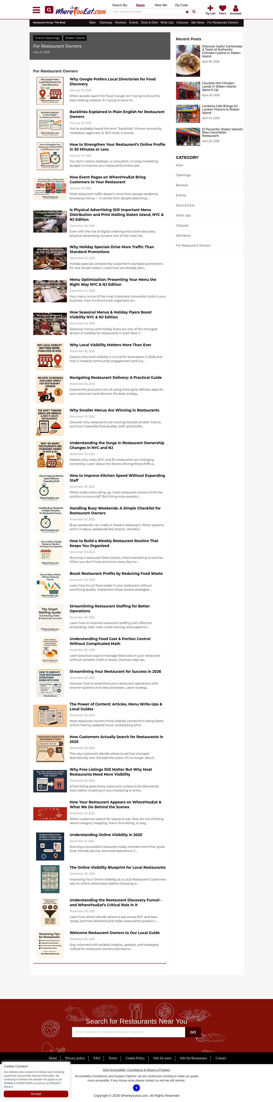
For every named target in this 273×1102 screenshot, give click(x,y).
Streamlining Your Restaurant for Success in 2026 (115, 671)
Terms (113, 1058)
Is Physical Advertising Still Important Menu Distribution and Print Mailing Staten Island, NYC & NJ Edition (117, 215)
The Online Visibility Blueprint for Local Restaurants (118, 867)
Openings (105, 22)
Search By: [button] (120, 5)
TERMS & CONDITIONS (18, 1083)
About (52, 1058)
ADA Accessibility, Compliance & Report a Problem (136, 1070)
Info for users (162, 1058)
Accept (36, 1094)
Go (193, 1032)
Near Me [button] (161, 5)
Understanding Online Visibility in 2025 (106, 835)
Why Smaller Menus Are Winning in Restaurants (114, 410)
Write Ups (167, 22)
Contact (221, 1058)
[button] (49, 9)
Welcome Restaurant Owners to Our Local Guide (115, 933)
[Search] (153, 12)
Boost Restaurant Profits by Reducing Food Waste (116, 573)
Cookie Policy (135, 1058)
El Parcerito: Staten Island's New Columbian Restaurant (222, 132)
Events (133, 22)
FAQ (96, 1058)
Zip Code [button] (181, 5)
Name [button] (140, 5)
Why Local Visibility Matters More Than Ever (110, 345)
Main (92, 22)
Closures (182, 22)
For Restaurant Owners (222, 22)
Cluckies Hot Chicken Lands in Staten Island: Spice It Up (219, 86)
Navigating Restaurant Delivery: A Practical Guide (116, 377)
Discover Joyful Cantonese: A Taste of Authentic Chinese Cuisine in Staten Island (222, 51)
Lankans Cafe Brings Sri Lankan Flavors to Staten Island (221, 109)
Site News (198, 22)
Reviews (120, 22)
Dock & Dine (149, 22)
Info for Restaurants (193, 1058)
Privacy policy (75, 1058)
